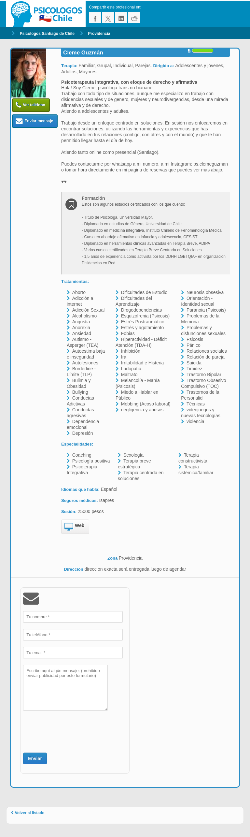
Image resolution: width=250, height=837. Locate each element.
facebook (95, 17)
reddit (134, 17)
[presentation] (72, 730)
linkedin (121, 17)
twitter (108, 17)
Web (74, 527)
